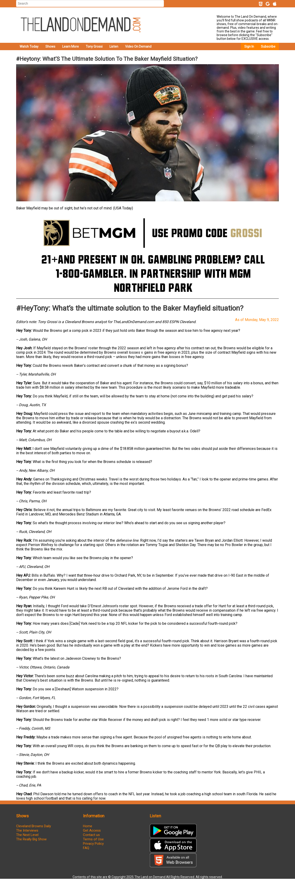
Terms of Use (93, 839)
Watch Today (29, 46)
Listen (113, 46)
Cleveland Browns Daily (33, 826)
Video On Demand (138, 46)
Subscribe (268, 46)
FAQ (86, 848)
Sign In (249, 46)
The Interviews (27, 830)
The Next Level (27, 835)
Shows (50, 46)
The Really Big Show (31, 839)
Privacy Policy (93, 844)
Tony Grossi (94, 46)
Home (87, 826)
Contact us (91, 835)
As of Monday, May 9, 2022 (257, 320)
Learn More (70, 46)
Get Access (92, 830)
